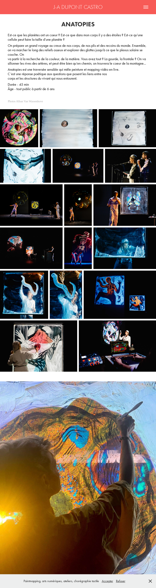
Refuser (120, 581)
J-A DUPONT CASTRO (78, 7)
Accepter (107, 581)
